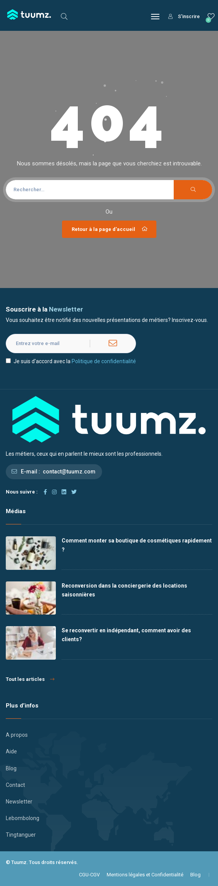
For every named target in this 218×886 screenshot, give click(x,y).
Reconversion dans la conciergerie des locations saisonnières (124, 590)
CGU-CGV (89, 875)
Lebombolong (22, 818)
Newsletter (19, 801)
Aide (11, 751)
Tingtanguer (21, 835)
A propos (17, 735)
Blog (11, 768)
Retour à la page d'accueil (110, 229)
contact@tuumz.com (69, 471)
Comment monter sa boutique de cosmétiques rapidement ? (137, 544)
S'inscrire (184, 16)
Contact (15, 785)
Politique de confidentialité (104, 361)
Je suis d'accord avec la (71, 361)
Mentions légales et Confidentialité (145, 875)
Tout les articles (30, 679)
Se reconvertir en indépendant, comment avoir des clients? (126, 634)
